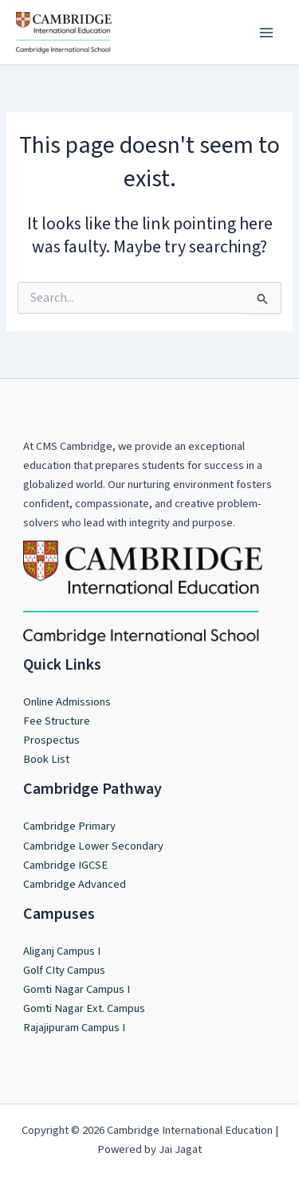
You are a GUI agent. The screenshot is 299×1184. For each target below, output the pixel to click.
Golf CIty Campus (64, 970)
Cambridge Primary (69, 826)
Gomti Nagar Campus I (76, 989)
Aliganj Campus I (61, 951)
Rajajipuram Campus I (74, 1027)
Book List (46, 759)
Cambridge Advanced (74, 884)
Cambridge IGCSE (65, 865)
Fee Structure (56, 721)
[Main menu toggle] (266, 32)
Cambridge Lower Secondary (93, 846)
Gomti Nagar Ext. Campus (84, 1008)
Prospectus (51, 740)
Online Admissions (67, 702)
